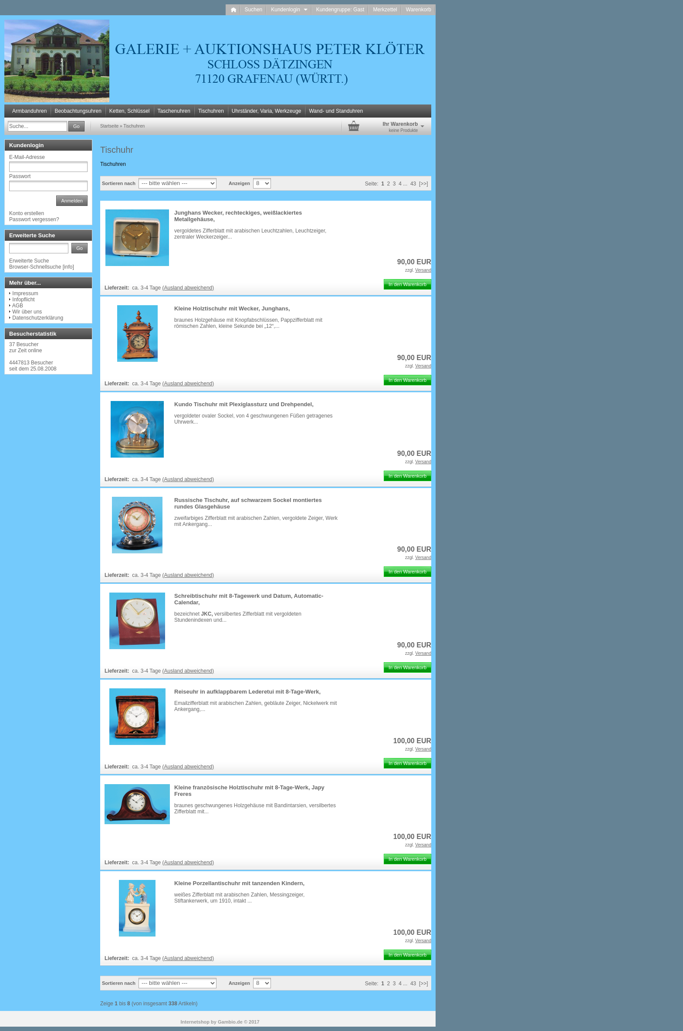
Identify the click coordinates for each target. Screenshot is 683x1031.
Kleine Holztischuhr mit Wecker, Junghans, (232, 308)
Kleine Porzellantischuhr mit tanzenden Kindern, (239, 883)
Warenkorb (418, 10)
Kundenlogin (289, 10)
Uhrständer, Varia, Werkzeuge (266, 111)
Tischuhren (211, 111)
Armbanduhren (29, 111)
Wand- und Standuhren (336, 111)
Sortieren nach (118, 183)
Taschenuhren (174, 111)
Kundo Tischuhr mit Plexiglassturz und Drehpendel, (244, 404)
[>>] (423, 184)
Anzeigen (239, 183)
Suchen (254, 10)
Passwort (19, 176)
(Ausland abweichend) (188, 288)
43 (413, 184)
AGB (17, 306)
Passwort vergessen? (34, 219)
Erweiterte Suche (29, 261)
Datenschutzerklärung (37, 318)
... (405, 184)
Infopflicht (23, 299)
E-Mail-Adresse (27, 157)
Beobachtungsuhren (77, 111)
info (68, 267)
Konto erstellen (26, 213)
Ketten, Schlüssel (129, 111)
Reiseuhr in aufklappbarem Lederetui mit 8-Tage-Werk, (247, 691)
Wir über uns (27, 312)
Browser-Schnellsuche (35, 267)
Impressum (25, 293)
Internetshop (195, 1021)
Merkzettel (385, 10)
